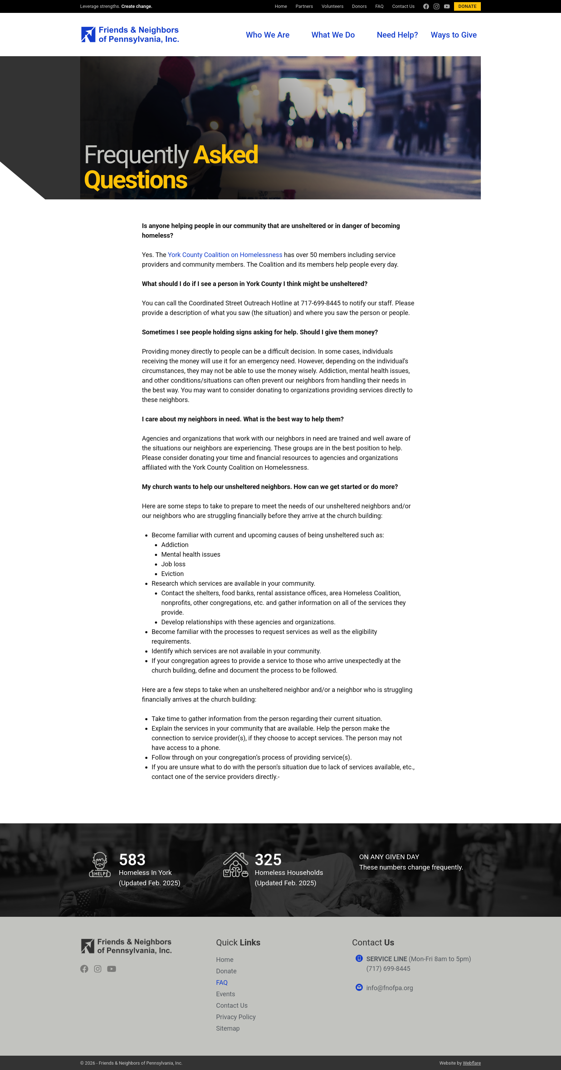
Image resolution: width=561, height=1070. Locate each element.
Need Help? (397, 34)
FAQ (379, 6)
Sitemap (228, 1028)
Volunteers (332, 6)
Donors (359, 6)
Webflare (472, 1063)
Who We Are (267, 34)
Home (281, 6)
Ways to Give (454, 34)
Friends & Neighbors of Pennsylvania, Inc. (129, 35)
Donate (467, 6)
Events (225, 994)
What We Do (333, 34)
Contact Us (403, 6)
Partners (304, 6)
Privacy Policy (236, 1017)
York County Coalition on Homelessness (225, 254)
